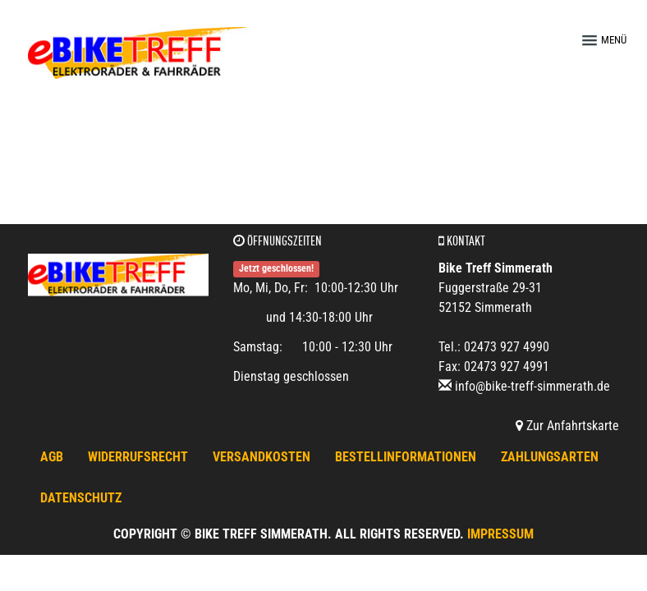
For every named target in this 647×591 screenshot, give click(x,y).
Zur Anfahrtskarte (567, 425)
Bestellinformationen (405, 457)
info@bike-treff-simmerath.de (532, 386)
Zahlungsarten (550, 457)
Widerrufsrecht (138, 457)
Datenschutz (81, 498)
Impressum (500, 534)
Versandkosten (261, 457)
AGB (51, 457)
